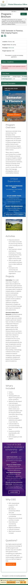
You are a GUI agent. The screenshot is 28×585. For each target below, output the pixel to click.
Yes (21, 582)
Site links (14, 11)
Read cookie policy (11, 582)
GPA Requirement (7, 78)
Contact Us (10, 564)
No (24, 582)
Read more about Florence (15, 214)
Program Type (6, 76)
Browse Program (14, 114)
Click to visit (11, 47)
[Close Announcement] (25, 19)
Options (23, 14)
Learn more (14, 492)
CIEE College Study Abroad (11, 89)
